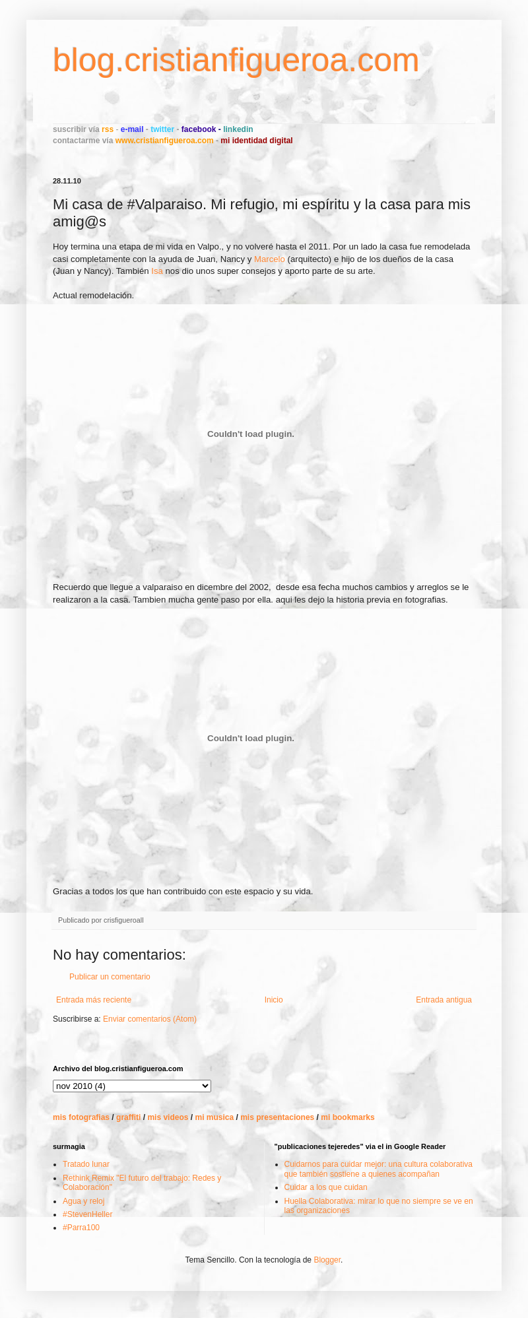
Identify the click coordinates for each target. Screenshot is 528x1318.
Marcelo (269, 259)
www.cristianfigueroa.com (165, 140)
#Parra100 (81, 1227)
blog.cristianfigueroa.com (236, 60)
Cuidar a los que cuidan (326, 1187)
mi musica (214, 1117)
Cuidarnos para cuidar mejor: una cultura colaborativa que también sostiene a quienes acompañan (378, 1169)
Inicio (274, 1000)
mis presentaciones (277, 1117)
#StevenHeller (87, 1214)
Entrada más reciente (93, 1000)
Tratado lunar (86, 1164)
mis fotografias (81, 1117)
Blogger (327, 1260)
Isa (157, 271)
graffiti (128, 1117)
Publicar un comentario (109, 976)
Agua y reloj (83, 1201)
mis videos (167, 1117)
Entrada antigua (444, 1000)
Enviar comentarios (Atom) (150, 1019)
